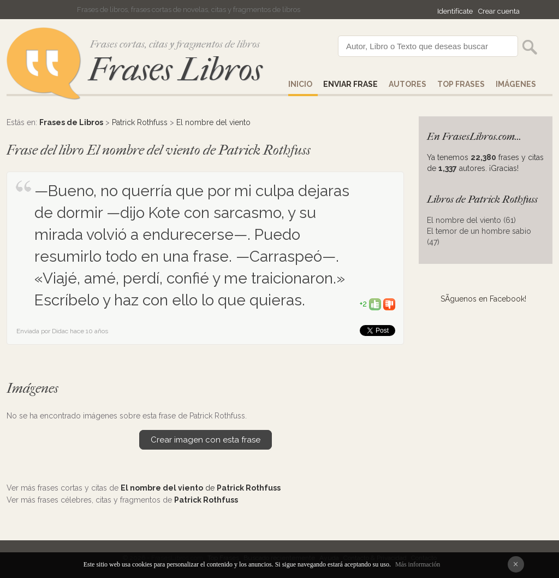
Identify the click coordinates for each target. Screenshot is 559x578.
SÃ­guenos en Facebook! (483, 298)
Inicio (300, 84)
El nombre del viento (213, 122)
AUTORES (407, 84)
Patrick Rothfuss (140, 122)
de (201, 487)
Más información (417, 564)
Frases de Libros (71, 122)
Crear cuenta (499, 11)
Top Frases (461, 84)
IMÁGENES (516, 84)
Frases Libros (175, 69)
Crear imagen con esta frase (205, 440)
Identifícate (455, 11)
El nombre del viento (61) (471, 220)
